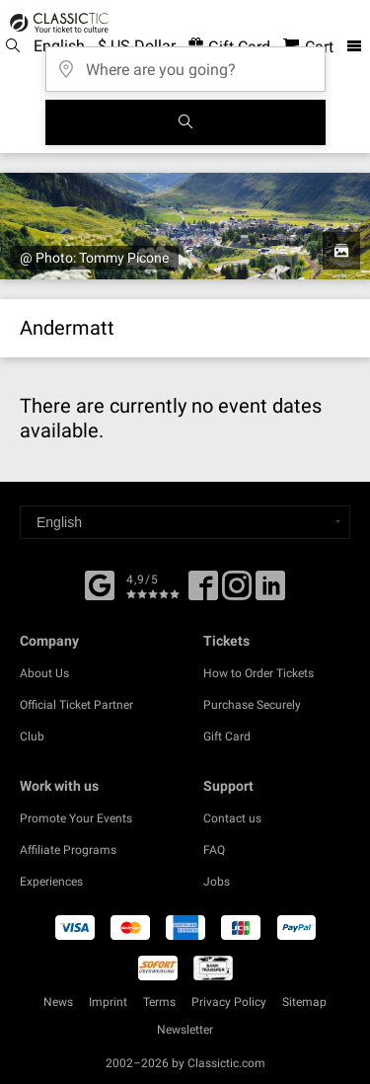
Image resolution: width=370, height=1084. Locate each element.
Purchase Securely (252, 705)
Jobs (216, 882)
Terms (159, 1002)
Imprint (108, 1002)
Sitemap (304, 1002)
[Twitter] (237, 592)
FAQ (214, 850)
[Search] (185, 122)
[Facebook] (99, 583)
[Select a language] (185, 522)
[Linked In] (270, 592)
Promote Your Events (76, 818)
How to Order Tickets (258, 673)
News (58, 1002)
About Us (44, 673)
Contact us (232, 818)
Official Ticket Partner (76, 705)
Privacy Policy (228, 1002)
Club (32, 736)
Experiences (51, 882)
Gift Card (227, 736)
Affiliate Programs (68, 850)
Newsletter (185, 1030)
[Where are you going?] (185, 62)
